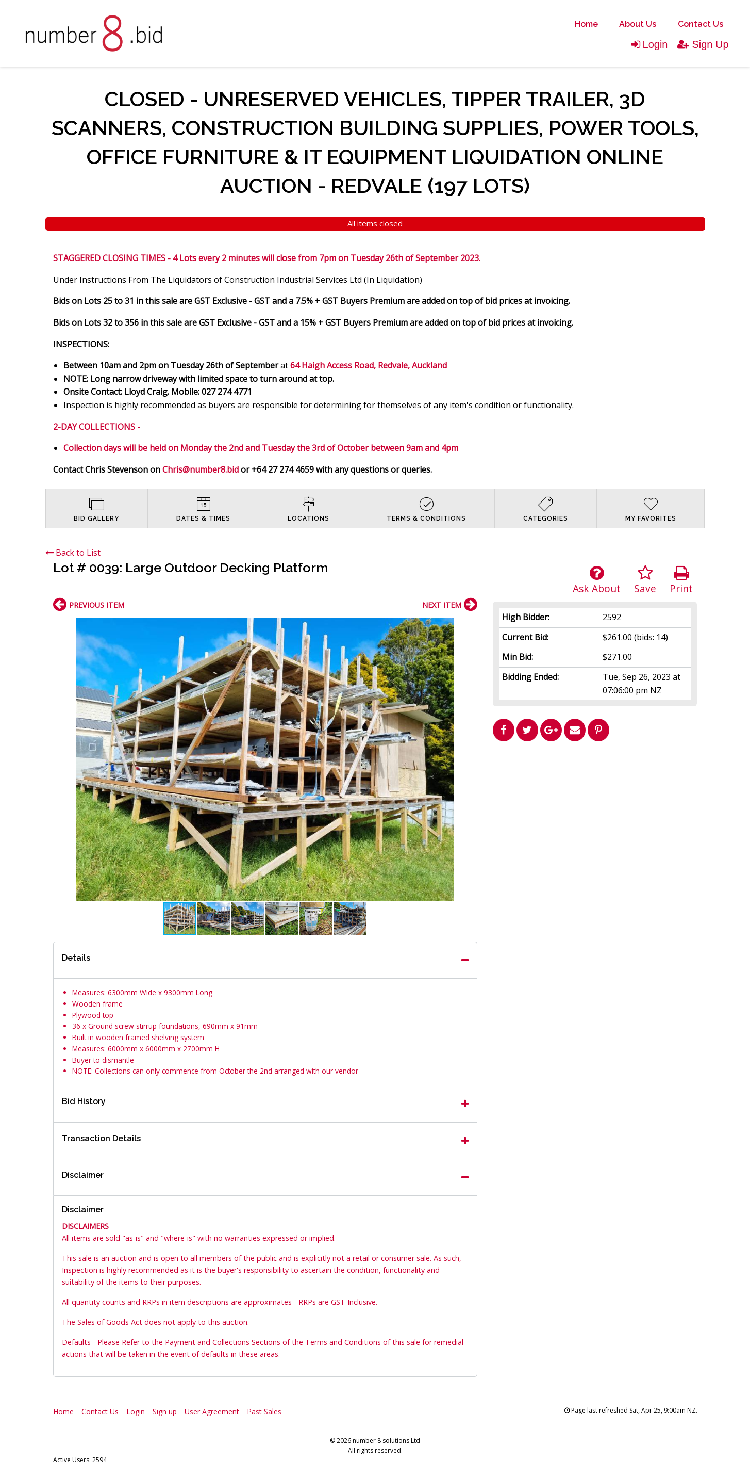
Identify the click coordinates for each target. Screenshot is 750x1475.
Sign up (165, 1411)
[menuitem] (586, 24)
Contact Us (700, 24)
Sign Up (702, 44)
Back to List (73, 552)
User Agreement (212, 1411)
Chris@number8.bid (200, 469)
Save (645, 580)
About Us (637, 24)
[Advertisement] (595, 818)
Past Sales (264, 1411)
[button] (468, 627)
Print (681, 580)
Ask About (597, 580)
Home (586, 24)
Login (649, 44)
